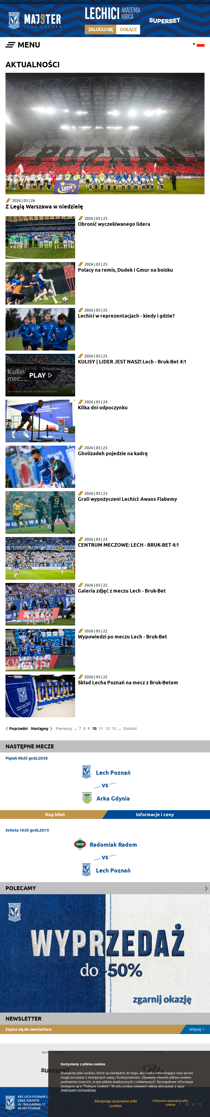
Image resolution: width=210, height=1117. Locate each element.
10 (94, 728)
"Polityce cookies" (96, 1086)
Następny (40, 728)
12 (107, 728)
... (75, 728)
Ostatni (130, 728)
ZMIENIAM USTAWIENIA (78, 1090)
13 (114, 728)
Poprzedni (18, 728)
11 (101, 728)
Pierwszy (64, 728)
